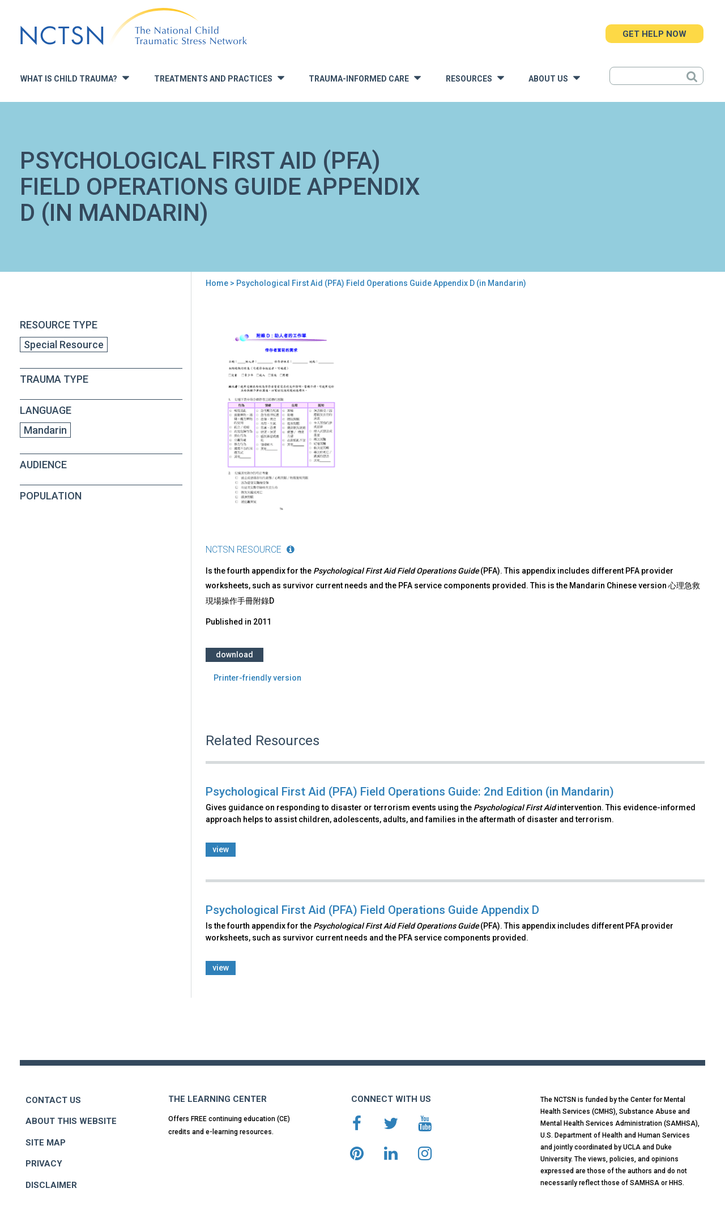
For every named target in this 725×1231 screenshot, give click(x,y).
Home (217, 283)
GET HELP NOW (654, 34)
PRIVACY (43, 1164)
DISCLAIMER (51, 1185)
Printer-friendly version (257, 677)
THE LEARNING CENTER (217, 1099)
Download (234, 654)
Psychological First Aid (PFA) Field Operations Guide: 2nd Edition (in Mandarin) (410, 791)
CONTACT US (53, 1100)
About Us (554, 78)
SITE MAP (45, 1143)
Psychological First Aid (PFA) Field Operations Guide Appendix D (372, 910)
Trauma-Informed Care (365, 78)
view (220, 849)
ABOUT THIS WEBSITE (71, 1121)
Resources (475, 78)
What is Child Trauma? (74, 78)
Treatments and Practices (219, 78)
